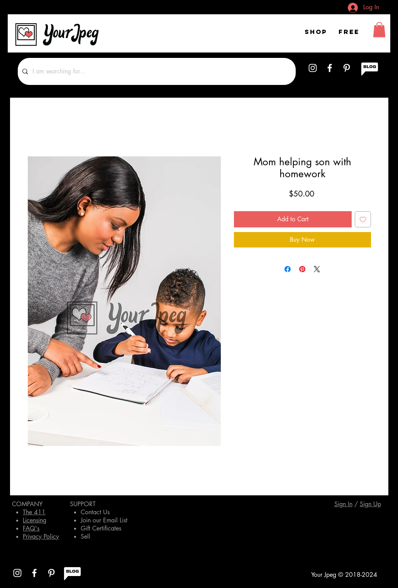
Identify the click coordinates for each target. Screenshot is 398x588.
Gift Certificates (101, 528)
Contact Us (95, 512)
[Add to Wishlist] (363, 219)
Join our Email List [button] (104, 520)
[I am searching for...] (155, 71)
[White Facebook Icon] (329, 68)
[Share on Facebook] (287, 269)
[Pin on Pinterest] (302, 269)
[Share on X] (317, 269)
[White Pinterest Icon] (346, 68)
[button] (379, 29)
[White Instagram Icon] (312, 68)
